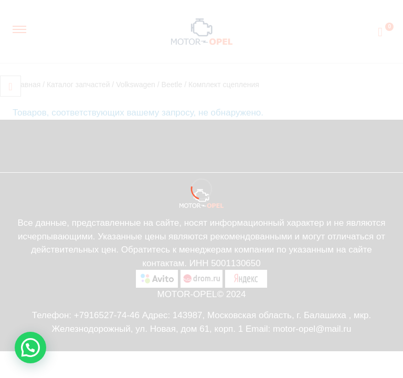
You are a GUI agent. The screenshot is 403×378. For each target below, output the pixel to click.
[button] (30, 347)
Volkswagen (135, 84)
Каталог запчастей (78, 84)
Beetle (172, 84)
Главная (26, 84)
